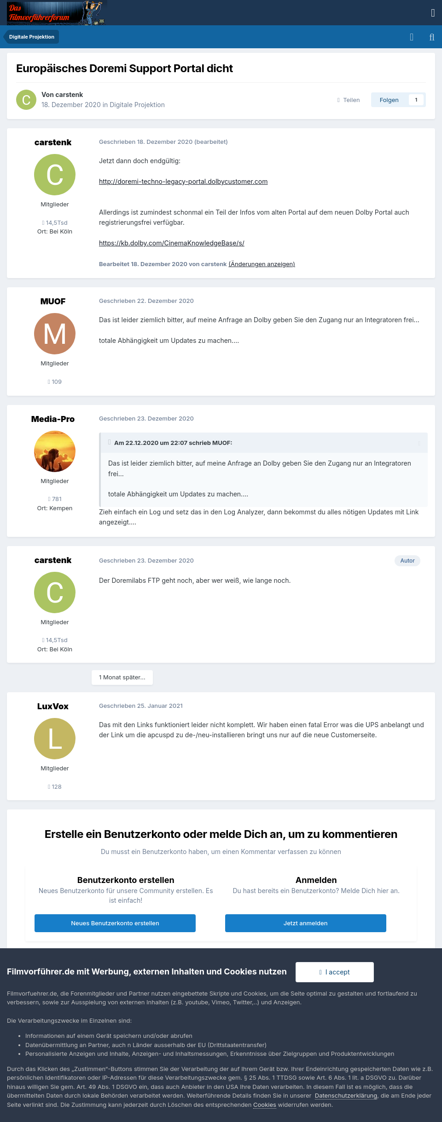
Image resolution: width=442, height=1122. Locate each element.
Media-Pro (53, 419)
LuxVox (53, 706)
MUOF (53, 301)
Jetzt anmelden (306, 923)
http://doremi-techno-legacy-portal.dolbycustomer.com (183, 181)
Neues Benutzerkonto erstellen (115, 923)
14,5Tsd (54, 222)
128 (55, 786)
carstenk (69, 94)
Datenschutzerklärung (346, 1095)
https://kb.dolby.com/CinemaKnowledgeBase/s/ (171, 243)
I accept (335, 972)
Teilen (348, 99)
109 (55, 381)
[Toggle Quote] (110, 442)
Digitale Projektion (137, 104)
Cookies (264, 1104)
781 (55, 498)
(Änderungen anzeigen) (261, 264)
